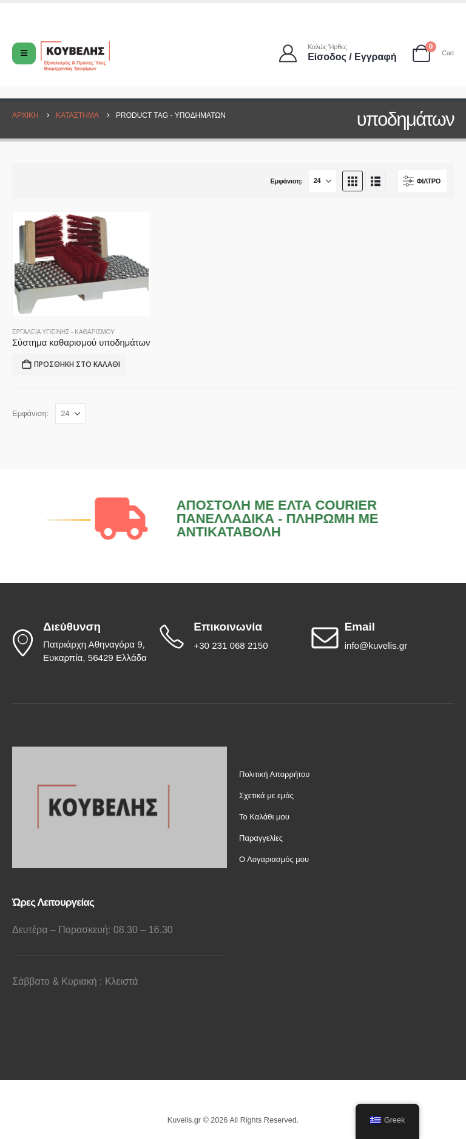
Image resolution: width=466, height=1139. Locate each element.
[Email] (381, 636)
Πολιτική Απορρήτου (274, 774)
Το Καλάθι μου (264, 816)
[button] (352, 181)
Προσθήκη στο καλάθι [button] (77, 364)
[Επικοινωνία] (229, 636)
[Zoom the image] (103, 753)
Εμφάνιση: (286, 181)
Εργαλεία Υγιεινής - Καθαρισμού (63, 332)
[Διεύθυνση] (78, 642)
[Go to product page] (82, 264)
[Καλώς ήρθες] (338, 53)
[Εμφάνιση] (322, 181)
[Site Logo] (75, 56)
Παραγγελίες (261, 838)
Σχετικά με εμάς (266, 795)
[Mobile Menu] (24, 53)
